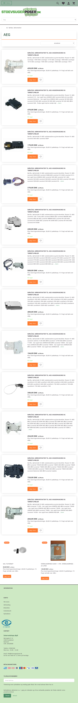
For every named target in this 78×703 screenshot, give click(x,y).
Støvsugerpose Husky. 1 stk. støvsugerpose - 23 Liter (57, 565)
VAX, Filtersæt (8, 564)
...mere (59, 103)
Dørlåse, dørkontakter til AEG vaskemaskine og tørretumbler (46, 54)
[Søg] (75, 20)
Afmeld (15, 695)
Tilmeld (7, 695)
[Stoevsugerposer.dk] (21, 12)
